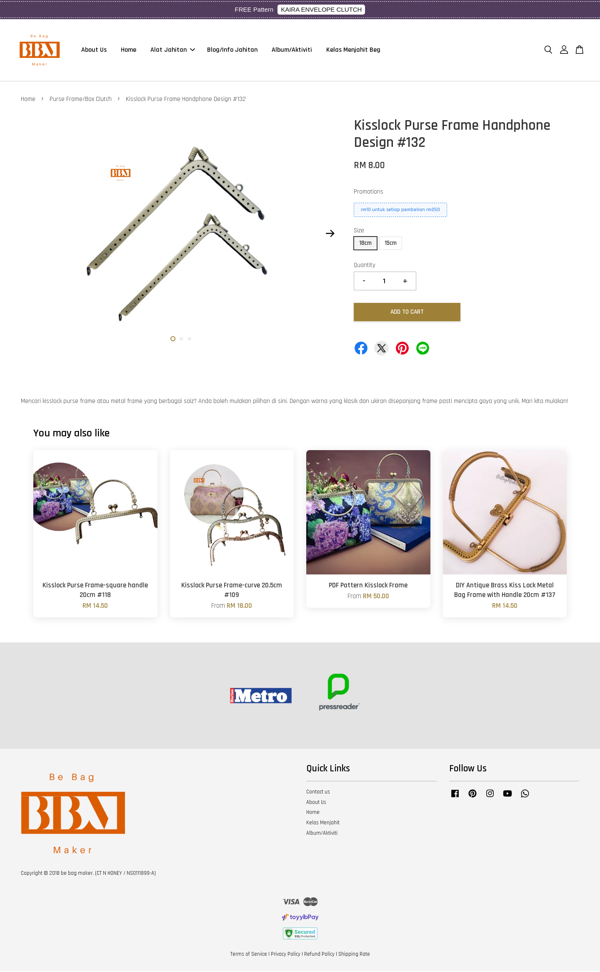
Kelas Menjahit (323, 823)
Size (359, 231)
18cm (365, 244)
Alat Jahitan (172, 50)
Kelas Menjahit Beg (353, 50)
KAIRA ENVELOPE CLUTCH (321, 9)
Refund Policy (319, 955)
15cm (391, 244)
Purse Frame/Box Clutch (81, 100)
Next (330, 234)
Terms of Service (248, 955)
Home (128, 50)
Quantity (364, 266)
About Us (94, 50)
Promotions (368, 192)
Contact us (318, 792)
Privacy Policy (285, 955)
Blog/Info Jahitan (232, 50)
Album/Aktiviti (292, 50)
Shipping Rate (354, 955)
